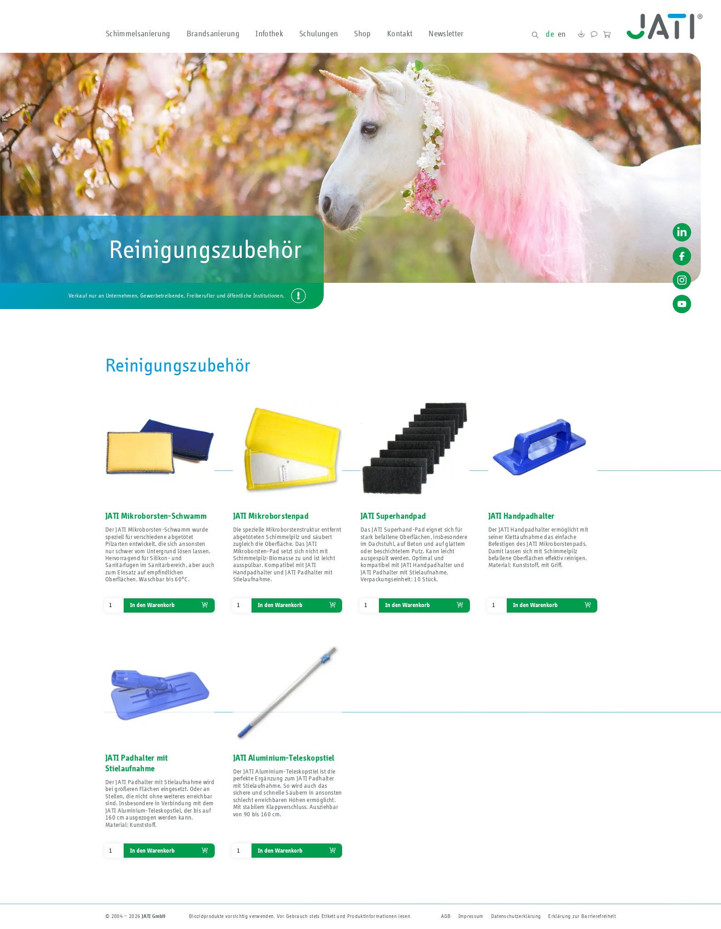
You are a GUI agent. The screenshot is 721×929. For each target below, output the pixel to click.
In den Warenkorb (152, 605)
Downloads (580, 35)
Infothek (269, 34)
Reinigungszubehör (177, 366)
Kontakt (399, 34)
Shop (362, 34)
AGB (446, 916)
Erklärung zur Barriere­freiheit (582, 916)
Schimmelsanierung (138, 34)
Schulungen (318, 34)
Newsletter (446, 34)
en (562, 34)
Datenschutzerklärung (516, 916)
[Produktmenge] (114, 605)
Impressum (471, 916)
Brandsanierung (213, 34)
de (550, 34)
